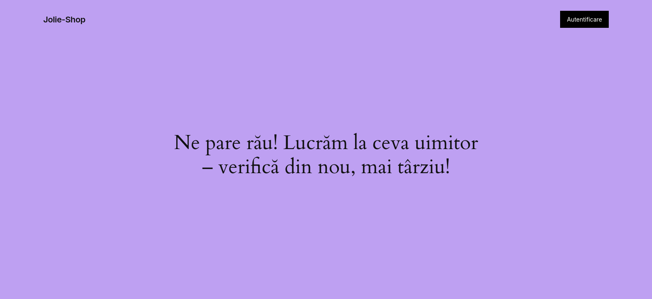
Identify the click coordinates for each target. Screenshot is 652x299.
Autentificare (584, 19)
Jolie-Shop (64, 20)
